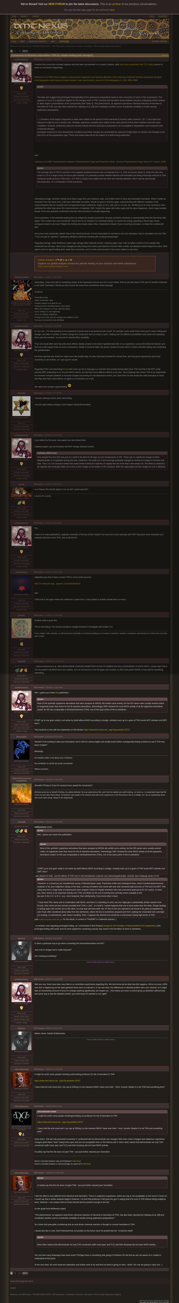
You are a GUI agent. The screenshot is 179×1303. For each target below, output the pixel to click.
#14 (35, 822)
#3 (35, 326)
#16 (35, 979)
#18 (35, 1069)
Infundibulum (21, 1106)
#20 (35, 1173)
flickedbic (21, 737)
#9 (35, 615)
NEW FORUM (56, 4)
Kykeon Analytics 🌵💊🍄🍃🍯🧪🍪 (55, 260)
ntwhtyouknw (21, 277)
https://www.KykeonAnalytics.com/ (53, 266)
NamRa (21, 393)
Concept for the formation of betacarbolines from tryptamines (129, 926)
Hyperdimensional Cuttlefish (21, 779)
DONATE (35, 16)
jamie (21, 484)
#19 (35, 1106)
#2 (35, 277)
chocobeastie (21, 1069)
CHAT (14, 16)
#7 (35, 523)
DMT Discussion (58, 46)
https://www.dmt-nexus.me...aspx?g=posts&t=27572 (107, 730)
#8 (35, 572)
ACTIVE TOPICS (159, 41)
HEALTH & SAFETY (38, 41)
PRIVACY (24, 16)
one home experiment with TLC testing (137, 64)
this (57, 692)
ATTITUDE (64, 41)
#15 (35, 938)
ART (53, 41)
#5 (35, 435)
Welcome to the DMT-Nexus (20, 46)
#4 (35, 393)
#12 (35, 737)
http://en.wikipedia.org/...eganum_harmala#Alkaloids (58, 584)
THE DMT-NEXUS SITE (41, 46)
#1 (35, 59)
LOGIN (151, 16)
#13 (35, 779)
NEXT (25, 51)
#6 (35, 484)
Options (165, 55)
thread (65, 369)
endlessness (21, 59)
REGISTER (162, 16)
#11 (35, 687)
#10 (35, 661)
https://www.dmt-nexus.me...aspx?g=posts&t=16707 (57, 1081)
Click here (76, 1161)
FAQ (14, 41)
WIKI (22, 41)
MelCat (21, 938)
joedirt (21, 615)
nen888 (21, 661)
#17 (35, 1028)
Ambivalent (21, 572)
